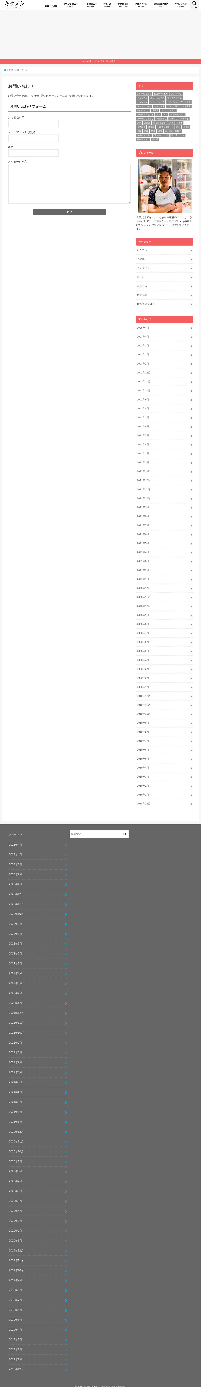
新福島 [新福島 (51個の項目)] (151, 127)
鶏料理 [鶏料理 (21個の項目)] (155, 139)
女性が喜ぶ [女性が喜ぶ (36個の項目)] (161, 118)
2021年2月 (143, 568)
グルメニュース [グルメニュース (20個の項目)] (157, 102)
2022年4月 (143, 443)
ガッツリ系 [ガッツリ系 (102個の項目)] (142, 102)
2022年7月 (143, 416)
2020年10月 (143, 604)
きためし (142, 250)
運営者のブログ (161, 5)
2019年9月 (143, 720)
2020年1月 (143, 684)
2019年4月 (143, 764)
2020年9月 (143, 613)
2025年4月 (143, 327)
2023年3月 (143, 345)
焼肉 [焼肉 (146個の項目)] (139, 131)
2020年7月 (143, 630)
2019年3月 (143, 773)
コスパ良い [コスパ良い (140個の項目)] (172, 102)
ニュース (142, 285)
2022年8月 (143, 407)
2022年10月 (143, 389)
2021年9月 (143, 505)
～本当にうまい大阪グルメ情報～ (101, 61)
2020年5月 (143, 648)
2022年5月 (143, 434)
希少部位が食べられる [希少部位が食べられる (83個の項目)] (163, 123)
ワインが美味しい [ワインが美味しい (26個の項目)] (175, 106)
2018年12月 (143, 800)
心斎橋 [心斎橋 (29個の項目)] (179, 123)
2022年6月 (143, 425)
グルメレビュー (71, 5)
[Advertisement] (100, 33)
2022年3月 (143, 452)
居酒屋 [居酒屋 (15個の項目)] (147, 123)
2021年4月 (143, 550)
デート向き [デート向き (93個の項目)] (185, 102)
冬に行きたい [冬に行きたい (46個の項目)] (143, 110)
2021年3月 (143, 559)
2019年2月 (143, 782)
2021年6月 (143, 532)
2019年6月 (143, 746)
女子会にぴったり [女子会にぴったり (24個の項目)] (145, 118)
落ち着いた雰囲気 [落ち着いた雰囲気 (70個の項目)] (173, 131)
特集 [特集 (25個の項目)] (153, 131)
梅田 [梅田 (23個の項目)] (178, 127)
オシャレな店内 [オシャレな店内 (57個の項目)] (157, 98)
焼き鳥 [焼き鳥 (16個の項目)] (186, 127)
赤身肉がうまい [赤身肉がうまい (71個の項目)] (144, 135)
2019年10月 (143, 711)
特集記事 (108, 5)
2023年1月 (143, 363)
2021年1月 (143, 577)
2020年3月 (143, 666)
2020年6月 (143, 639)
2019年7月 (143, 737)
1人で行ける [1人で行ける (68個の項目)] (176, 94)
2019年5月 (143, 755)
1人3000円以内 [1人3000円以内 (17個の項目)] (144, 94)
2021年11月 (143, 488)
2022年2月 (143, 461)
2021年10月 (143, 496)
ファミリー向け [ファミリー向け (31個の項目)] (144, 106)
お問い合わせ (181, 5)
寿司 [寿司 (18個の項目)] (139, 123)
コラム (141, 276)
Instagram (123, 5)
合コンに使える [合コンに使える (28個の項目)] (168, 110)
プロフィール (141, 5)
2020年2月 (143, 675)
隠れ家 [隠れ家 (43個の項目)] (174, 135)
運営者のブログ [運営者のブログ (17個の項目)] (161, 135)
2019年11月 (143, 702)
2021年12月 (143, 479)
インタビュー (91, 5)
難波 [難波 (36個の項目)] (182, 135)
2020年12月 (143, 586)
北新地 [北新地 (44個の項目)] (155, 110)
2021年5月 (143, 541)
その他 (141, 259)
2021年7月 (143, 523)
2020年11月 (143, 595)
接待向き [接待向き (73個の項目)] (141, 127)
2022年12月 (143, 372)
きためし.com (98, 1383)
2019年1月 (143, 791)
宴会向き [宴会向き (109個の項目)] (184, 118)
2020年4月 (143, 657)
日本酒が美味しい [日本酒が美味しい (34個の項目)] (165, 127)
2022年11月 (143, 381)
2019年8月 (143, 729)
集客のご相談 (51, 6)
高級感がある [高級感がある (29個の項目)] (143, 139)
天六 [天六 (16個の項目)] (158, 114)
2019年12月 (143, 693)
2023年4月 (143, 336)
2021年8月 (143, 514)
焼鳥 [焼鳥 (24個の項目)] (146, 131)
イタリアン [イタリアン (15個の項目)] (142, 98)
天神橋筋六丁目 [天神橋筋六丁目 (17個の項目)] (177, 114)
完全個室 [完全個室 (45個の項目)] (173, 118)
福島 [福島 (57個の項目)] (160, 131)
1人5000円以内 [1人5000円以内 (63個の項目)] (161, 94)
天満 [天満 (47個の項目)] (165, 114)
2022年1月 (143, 470)
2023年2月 (143, 354)
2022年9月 (143, 398)
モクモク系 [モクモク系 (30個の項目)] (159, 106)
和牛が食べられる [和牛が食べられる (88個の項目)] (145, 114)
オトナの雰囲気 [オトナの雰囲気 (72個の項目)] (174, 98)
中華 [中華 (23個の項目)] (188, 106)
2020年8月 (143, 622)
